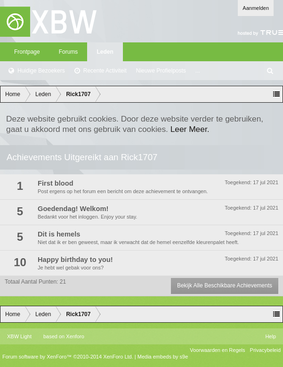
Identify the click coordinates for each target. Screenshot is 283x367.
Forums (68, 52)
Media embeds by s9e (162, 356)
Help (270, 336)
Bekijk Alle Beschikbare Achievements (224, 285)
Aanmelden (256, 8)
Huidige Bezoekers (41, 70)
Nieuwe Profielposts (161, 70)
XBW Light (19, 336)
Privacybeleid (265, 350)
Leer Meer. (190, 129)
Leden (105, 52)
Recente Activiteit (105, 70)
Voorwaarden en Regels (217, 350)
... (197, 70)
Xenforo (75, 336)
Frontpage (27, 52)
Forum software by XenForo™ (67, 356)
